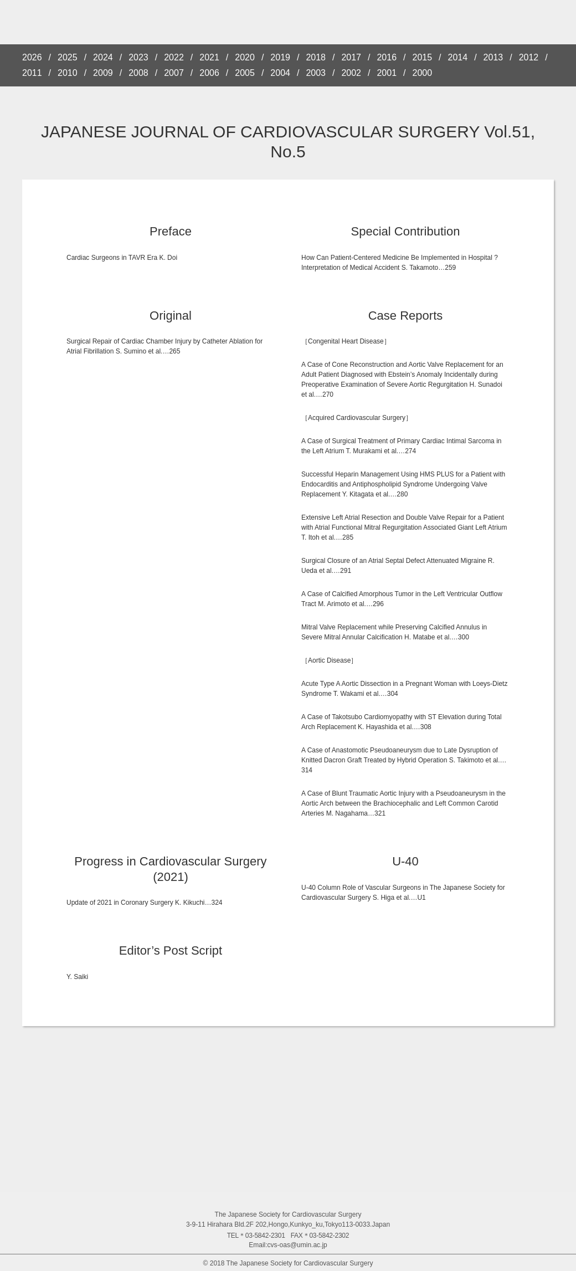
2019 (280, 57)
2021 (209, 57)
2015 (423, 57)
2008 (138, 73)
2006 (209, 73)
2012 (529, 57)
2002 (351, 73)
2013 (493, 57)
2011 (32, 73)
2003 (316, 73)
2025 (68, 57)
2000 (423, 73)
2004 (280, 73)
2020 (245, 57)
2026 (32, 57)
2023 (138, 57)
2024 (103, 57)
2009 (103, 73)
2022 (174, 57)
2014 (458, 57)
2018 (316, 57)
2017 (351, 57)
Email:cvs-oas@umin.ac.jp (288, 1245)
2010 (68, 73)
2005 (245, 73)
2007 (174, 73)
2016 (387, 57)
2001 (387, 73)
